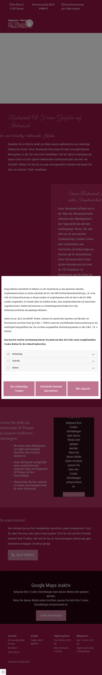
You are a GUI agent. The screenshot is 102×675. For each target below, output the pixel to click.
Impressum (31, 379)
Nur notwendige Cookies (19, 388)
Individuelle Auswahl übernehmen (51, 388)
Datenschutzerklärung (13, 379)
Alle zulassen (83, 388)
